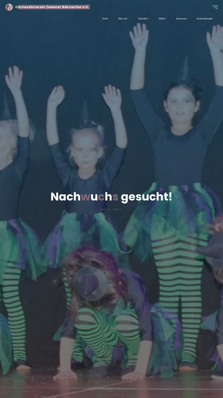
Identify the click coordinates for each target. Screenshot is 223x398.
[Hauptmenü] (214, 7)
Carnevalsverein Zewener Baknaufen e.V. (53, 7)
